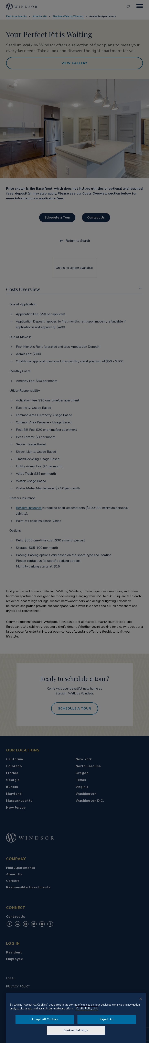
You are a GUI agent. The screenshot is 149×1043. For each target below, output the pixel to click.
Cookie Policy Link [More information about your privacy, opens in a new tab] (87, 1008)
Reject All (107, 1019)
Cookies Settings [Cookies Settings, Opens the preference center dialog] (76, 1030)
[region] (76, 1018)
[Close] (140, 998)
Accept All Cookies (44, 1019)
